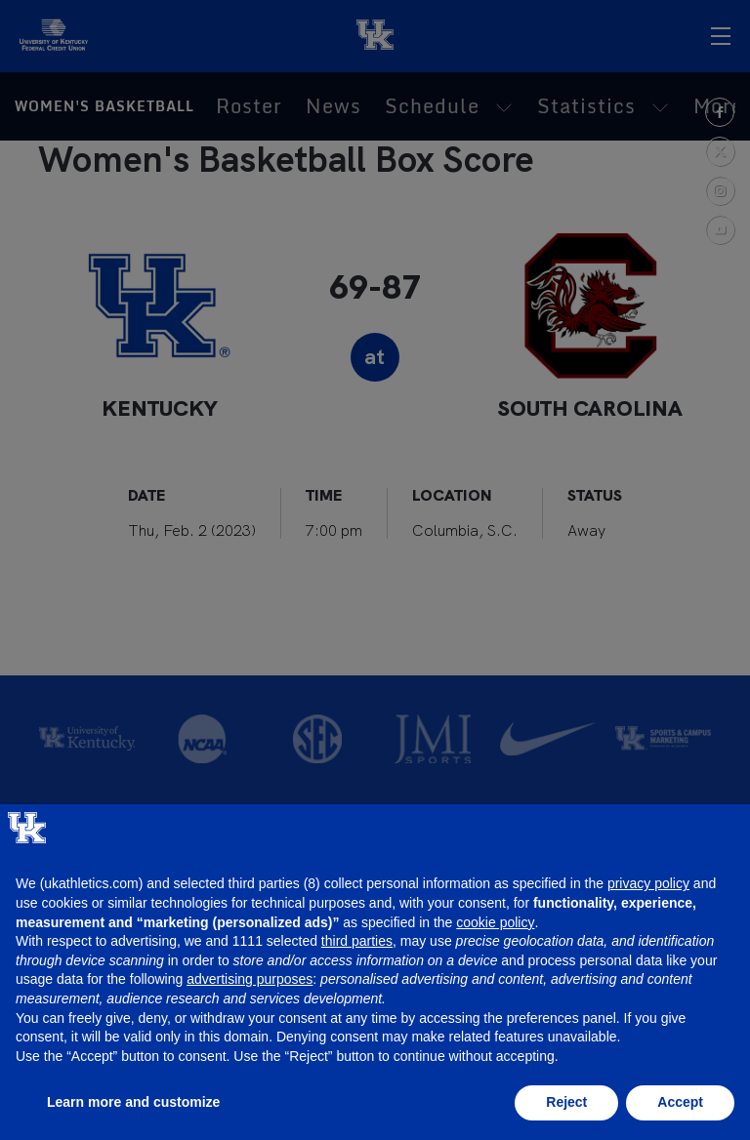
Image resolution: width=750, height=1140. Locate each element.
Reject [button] (566, 1102)
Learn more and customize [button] (133, 1102)
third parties (357, 941)
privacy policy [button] (648, 883)
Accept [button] (680, 1102)
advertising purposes (249, 979)
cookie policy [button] (495, 922)
